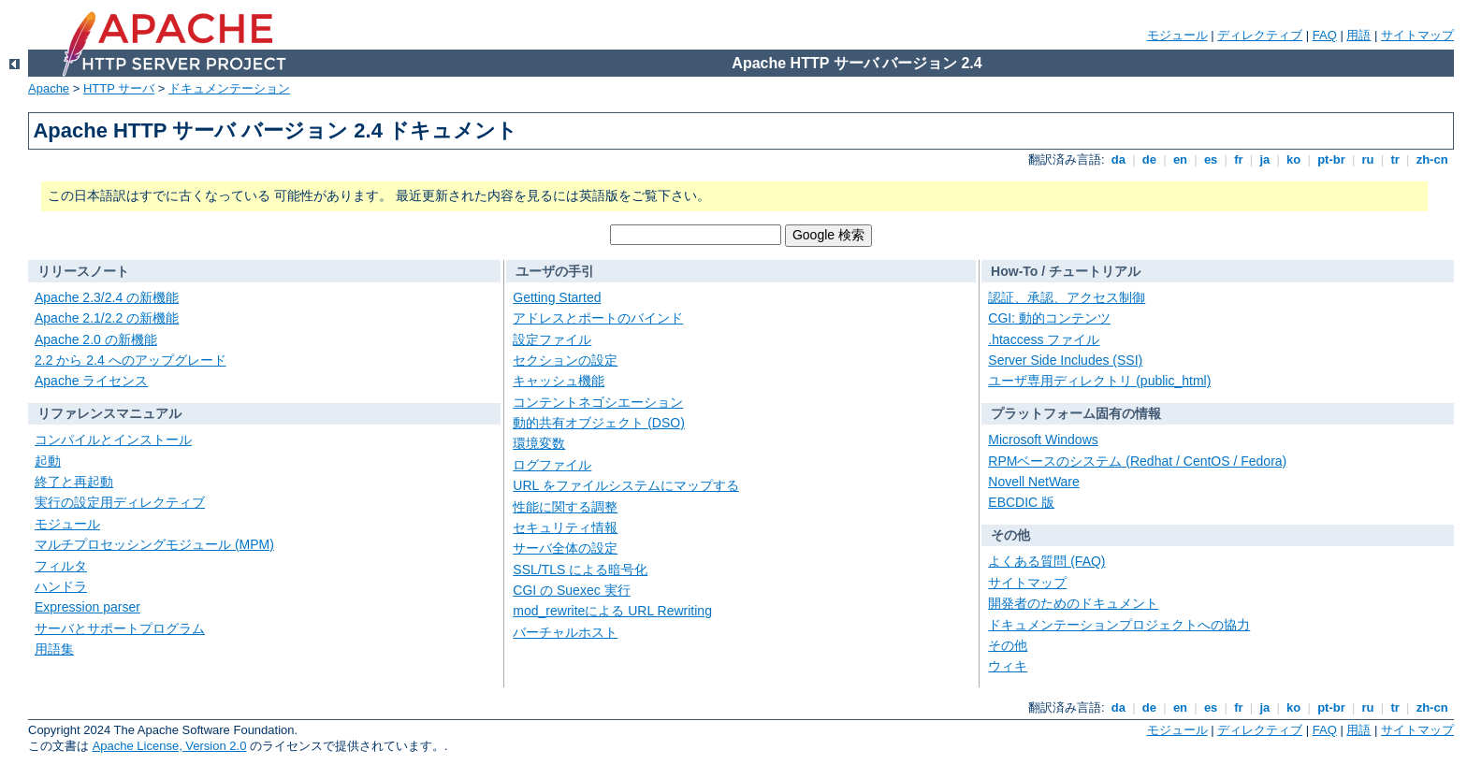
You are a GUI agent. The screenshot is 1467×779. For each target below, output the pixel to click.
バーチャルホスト (565, 632)
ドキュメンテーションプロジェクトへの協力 (1119, 624)
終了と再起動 (74, 481)
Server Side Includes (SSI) (1065, 360)
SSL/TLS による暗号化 (580, 569)
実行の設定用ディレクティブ (120, 502)
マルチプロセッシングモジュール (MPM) (154, 544)
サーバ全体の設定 (565, 548)
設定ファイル (552, 339)
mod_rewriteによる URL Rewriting (612, 610)
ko (1294, 159)
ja (1264, 159)
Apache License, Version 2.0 (170, 746)
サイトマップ (1417, 35)
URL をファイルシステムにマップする (625, 485)
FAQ (1325, 35)
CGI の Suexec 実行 (571, 590)
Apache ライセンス (91, 380)
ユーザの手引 (555, 271)
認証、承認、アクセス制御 (1066, 297)
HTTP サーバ (118, 88)
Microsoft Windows (1042, 439)
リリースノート (83, 271)
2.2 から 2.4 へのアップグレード (130, 360)
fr (1239, 159)
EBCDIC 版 (1021, 502)
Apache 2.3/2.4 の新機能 (107, 297)
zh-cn (1432, 159)
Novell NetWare (1034, 481)
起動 (48, 461)
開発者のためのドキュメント (1073, 603)
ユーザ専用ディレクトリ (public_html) (1099, 380)
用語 (1358, 35)
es (1210, 159)
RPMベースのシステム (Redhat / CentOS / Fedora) (1137, 461)
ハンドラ (61, 586)
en (1179, 159)
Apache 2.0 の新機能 (96, 339)
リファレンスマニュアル (109, 413)
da (1118, 159)
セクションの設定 (565, 360)
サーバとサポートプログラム (120, 628)
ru (1367, 159)
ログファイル (552, 464)
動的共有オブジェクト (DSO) (599, 422)
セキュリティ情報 (565, 527)
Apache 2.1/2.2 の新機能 (107, 317)
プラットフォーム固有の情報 (1076, 413)
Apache (48, 88)
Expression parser (87, 606)
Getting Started (557, 297)
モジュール (1177, 35)
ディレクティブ (1259, 35)
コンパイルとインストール (113, 439)
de (1149, 159)
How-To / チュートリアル (1065, 271)
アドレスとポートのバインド (598, 317)
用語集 (54, 649)
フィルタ (61, 565)
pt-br (1331, 159)
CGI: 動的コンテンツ (1049, 317)
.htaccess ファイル (1043, 339)
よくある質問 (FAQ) (1046, 561)
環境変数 (539, 443)
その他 (1010, 534)
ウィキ (1007, 665)
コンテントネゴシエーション (598, 402)
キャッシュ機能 (558, 380)
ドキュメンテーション (229, 88)
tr (1395, 159)
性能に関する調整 (565, 506)
